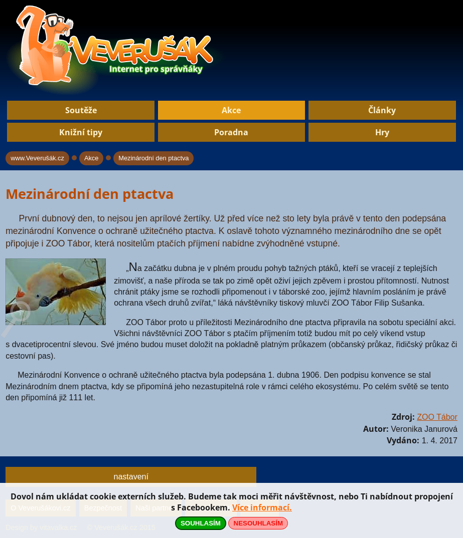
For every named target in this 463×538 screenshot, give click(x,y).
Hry (382, 132)
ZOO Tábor (437, 417)
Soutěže (81, 110)
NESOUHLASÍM (258, 523)
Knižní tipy (80, 132)
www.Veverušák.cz (37, 158)
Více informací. (262, 507)
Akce (231, 110)
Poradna (231, 132)
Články (382, 110)
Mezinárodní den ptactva (153, 158)
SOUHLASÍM (201, 523)
